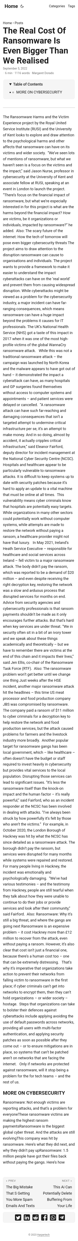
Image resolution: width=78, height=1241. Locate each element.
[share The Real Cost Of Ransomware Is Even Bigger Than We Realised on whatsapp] (53, 1218)
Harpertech (43, 1234)
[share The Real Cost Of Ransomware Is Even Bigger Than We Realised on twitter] (18, 1218)
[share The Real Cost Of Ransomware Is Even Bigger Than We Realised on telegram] (62, 1218)
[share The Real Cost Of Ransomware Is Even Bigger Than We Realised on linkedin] (27, 1218)
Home (11, 6)
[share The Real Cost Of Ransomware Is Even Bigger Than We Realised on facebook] (44, 1218)
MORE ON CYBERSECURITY (39, 92)
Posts (19, 23)
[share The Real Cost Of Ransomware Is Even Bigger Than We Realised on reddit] (35, 1218)
